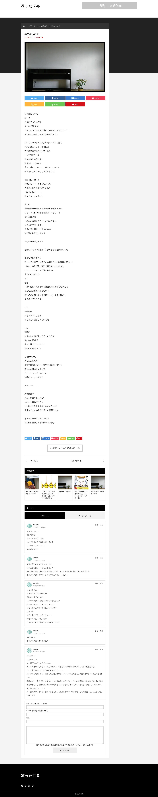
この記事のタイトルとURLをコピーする (65, 448)
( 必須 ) (36, 703)
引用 (101, 525)
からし (37, 134)
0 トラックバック (85, 516)
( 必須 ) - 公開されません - (37, 710)
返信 (96, 525)
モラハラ (28, 229)
